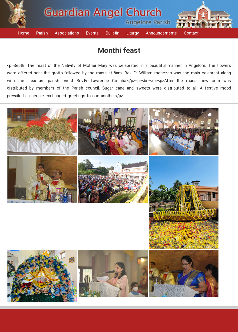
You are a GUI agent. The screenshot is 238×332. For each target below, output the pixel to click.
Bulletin (112, 33)
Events (92, 33)
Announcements (161, 33)
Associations (67, 33)
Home (23, 33)
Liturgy (132, 33)
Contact (191, 33)
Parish (42, 33)
